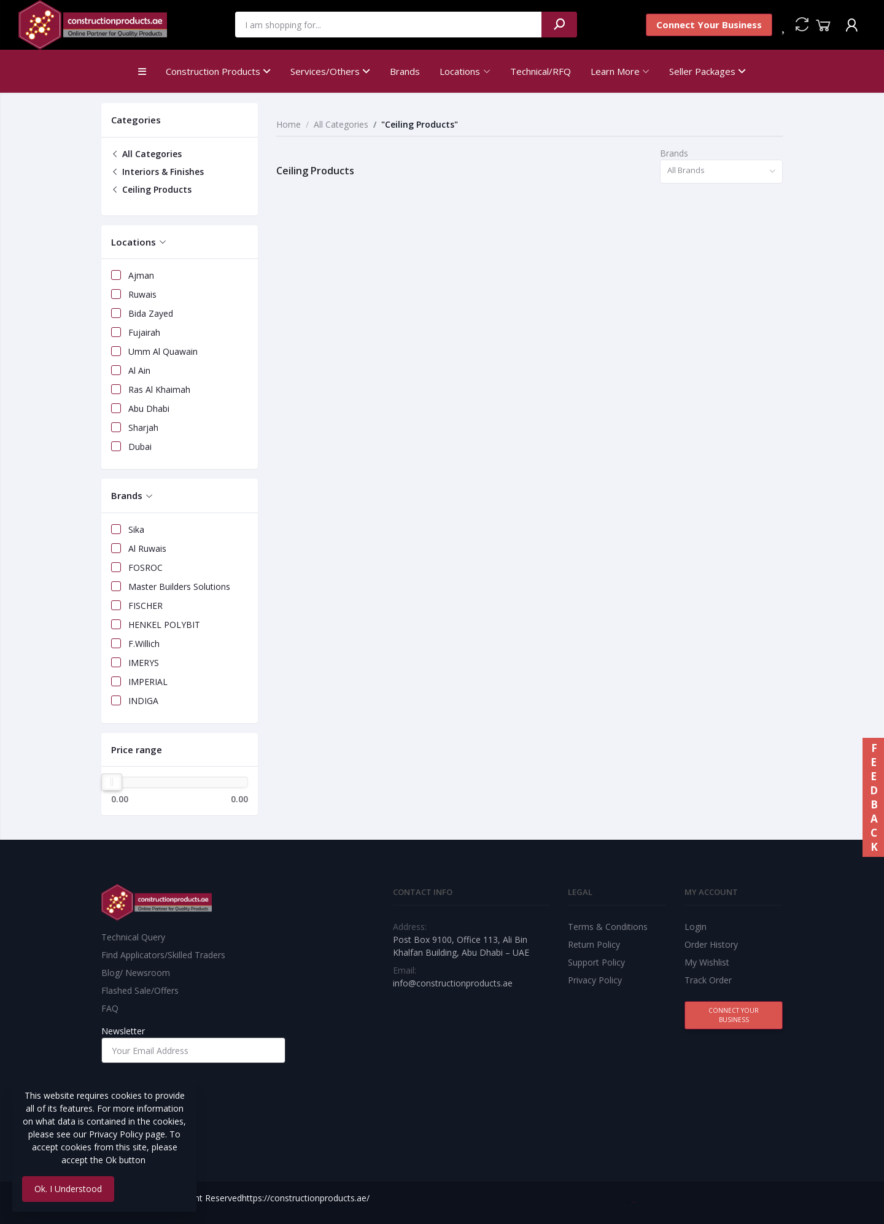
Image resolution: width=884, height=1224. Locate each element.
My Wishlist (706, 962)
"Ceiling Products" (419, 124)
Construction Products (218, 71)
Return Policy (594, 944)
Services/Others (330, 71)
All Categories (146, 154)
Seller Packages (707, 71)
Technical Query (133, 937)
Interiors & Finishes (157, 171)
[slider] (111, 782)
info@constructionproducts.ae (453, 983)
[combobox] (721, 172)
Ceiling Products (151, 189)
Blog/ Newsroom (135, 972)
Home (288, 124)
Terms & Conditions (608, 926)
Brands (405, 71)
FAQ (109, 1008)
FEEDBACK (873, 797)
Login (695, 926)
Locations (460, 71)
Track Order (708, 980)
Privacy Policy (595, 980)
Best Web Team (634, 1202)
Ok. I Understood (68, 1189)
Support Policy (596, 962)
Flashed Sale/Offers (140, 990)
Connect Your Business (709, 24)
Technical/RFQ (540, 71)
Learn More (615, 71)
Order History (711, 944)
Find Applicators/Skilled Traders (163, 955)
